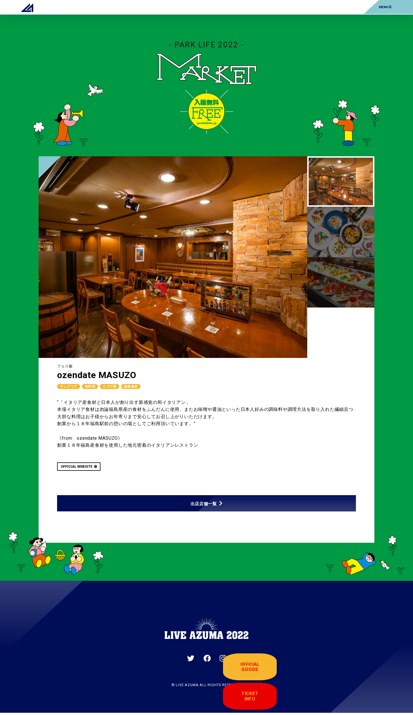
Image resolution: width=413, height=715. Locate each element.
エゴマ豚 (114, 386)
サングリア (69, 386)
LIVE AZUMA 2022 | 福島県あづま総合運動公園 (27, 7)
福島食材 (138, 386)
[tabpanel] (173, 257)
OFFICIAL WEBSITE (79, 466)
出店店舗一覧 (203, 504)
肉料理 (93, 386)
